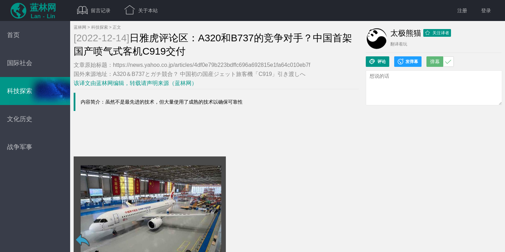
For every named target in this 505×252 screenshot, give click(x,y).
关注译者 (437, 32)
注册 (462, 10)
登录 (486, 10)
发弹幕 (408, 61)
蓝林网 (80, 27)
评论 (377, 61)
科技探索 (99, 27)
